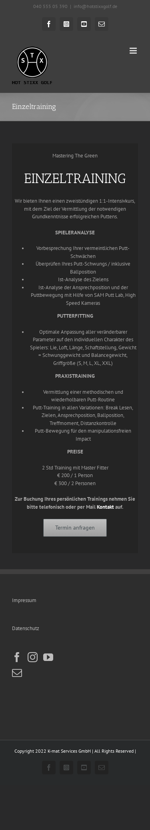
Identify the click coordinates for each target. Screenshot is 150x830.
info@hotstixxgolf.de (95, 6)
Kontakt (105, 507)
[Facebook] (17, 657)
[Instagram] (33, 657)
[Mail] (17, 673)
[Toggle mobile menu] (134, 50)
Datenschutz (25, 628)
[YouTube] (48, 657)
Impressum (24, 600)
